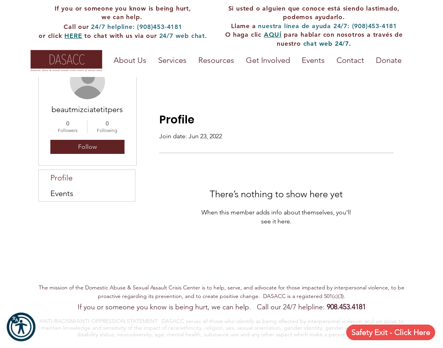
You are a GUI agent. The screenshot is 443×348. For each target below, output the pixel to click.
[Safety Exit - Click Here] (390, 332)
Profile (61, 177)
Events (61, 193)
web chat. (191, 35)
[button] (216, 60)
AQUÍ (272, 34)
